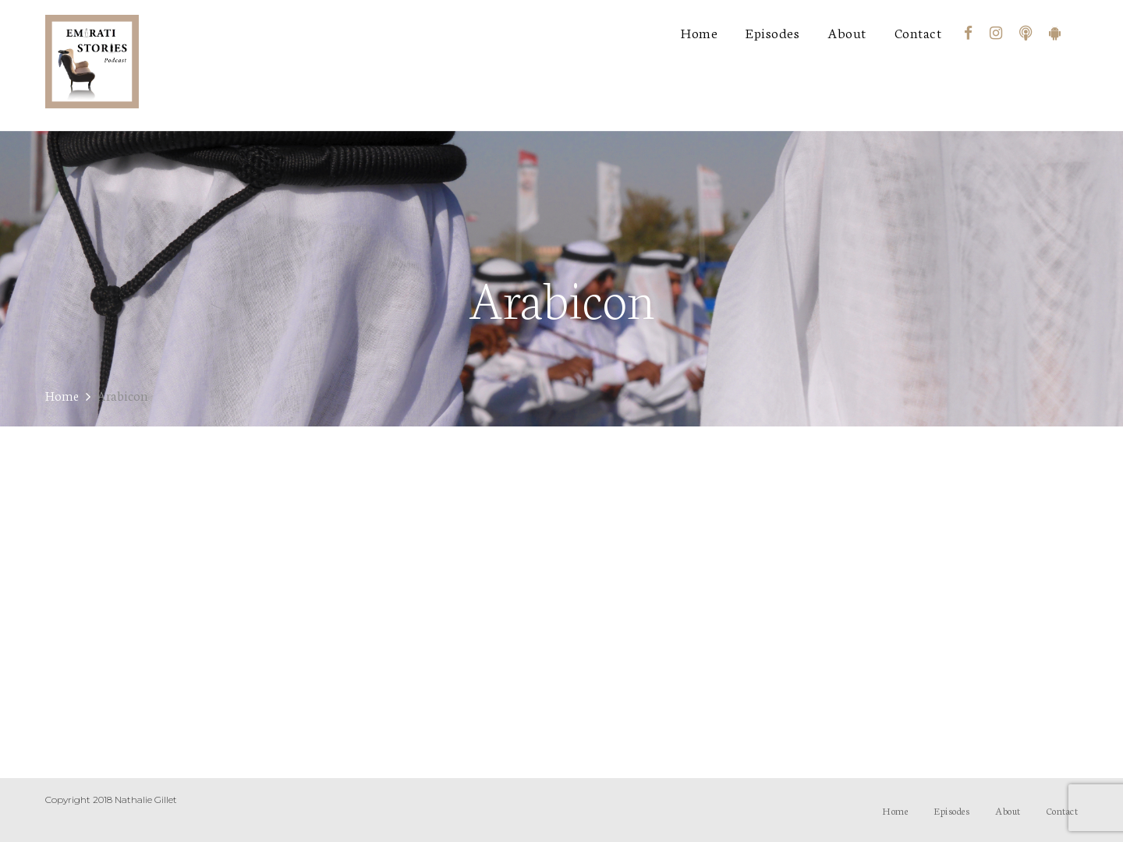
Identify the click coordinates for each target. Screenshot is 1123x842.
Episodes (772, 32)
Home (699, 32)
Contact (918, 32)
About (846, 32)
